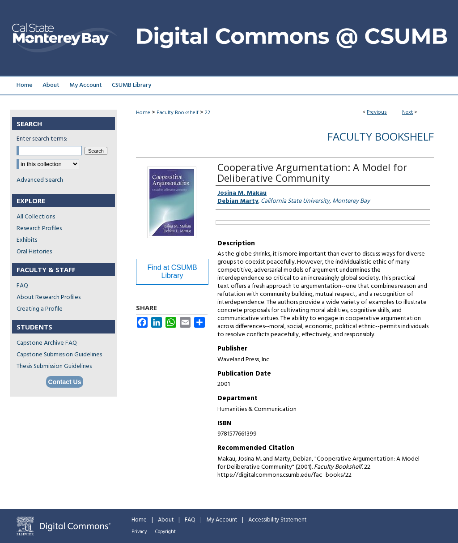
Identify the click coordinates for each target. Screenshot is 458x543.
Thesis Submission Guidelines (54, 366)
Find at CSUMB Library (172, 271)
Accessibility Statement (277, 520)
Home (143, 112)
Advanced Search (40, 180)
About (166, 520)
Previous (377, 112)
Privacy (139, 532)
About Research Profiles (49, 297)
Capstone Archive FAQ (47, 343)
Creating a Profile (40, 309)
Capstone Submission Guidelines (59, 355)
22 (207, 112)
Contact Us (64, 381)
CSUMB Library (131, 85)
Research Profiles (39, 228)
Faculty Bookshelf (178, 112)
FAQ (22, 286)
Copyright (165, 532)
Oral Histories (34, 252)
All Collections (36, 217)
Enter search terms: (42, 139)
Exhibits (27, 240)
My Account (222, 520)
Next (407, 112)
